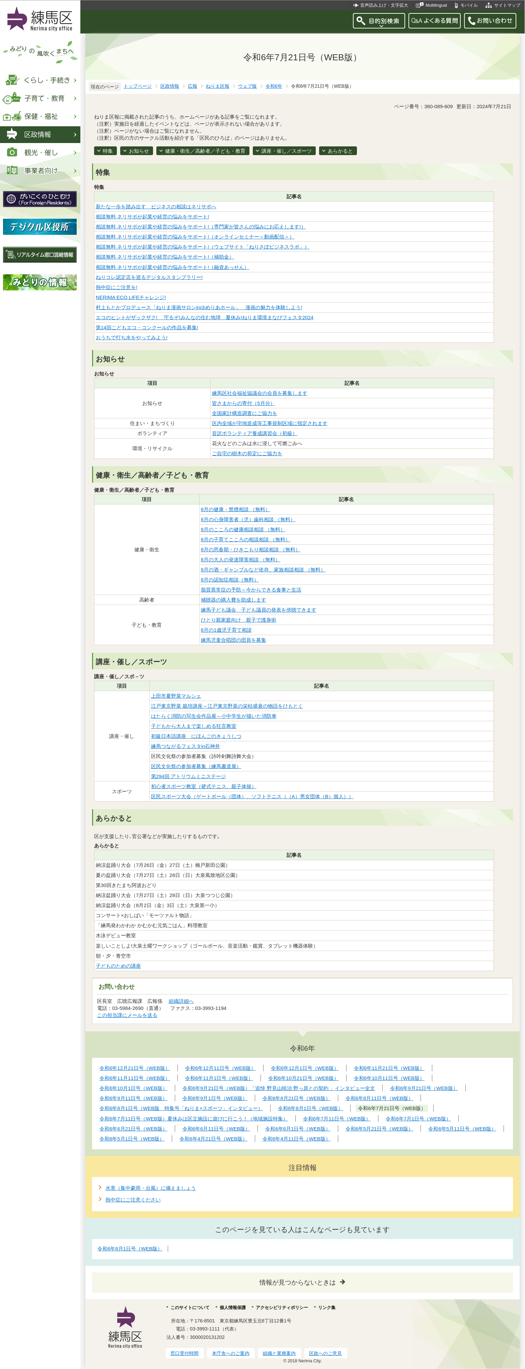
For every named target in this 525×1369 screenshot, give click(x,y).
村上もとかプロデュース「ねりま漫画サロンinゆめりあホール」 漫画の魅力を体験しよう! (199, 307)
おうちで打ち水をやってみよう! (131, 337)
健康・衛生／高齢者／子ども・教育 (205, 151)
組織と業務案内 (279, 1353)
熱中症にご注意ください (133, 1200)
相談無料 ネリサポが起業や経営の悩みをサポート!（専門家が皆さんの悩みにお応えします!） (201, 226)
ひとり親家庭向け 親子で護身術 (238, 620)
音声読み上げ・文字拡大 (384, 5)
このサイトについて (190, 1307)
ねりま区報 (217, 86)
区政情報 (169, 86)
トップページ (138, 86)
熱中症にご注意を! (116, 287)
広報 (192, 86)
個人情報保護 (233, 1307)
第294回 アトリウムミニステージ (188, 776)
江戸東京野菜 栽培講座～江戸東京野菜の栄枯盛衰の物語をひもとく (227, 706)
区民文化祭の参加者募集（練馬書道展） (196, 766)
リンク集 (326, 1307)
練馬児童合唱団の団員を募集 (233, 640)
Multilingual (436, 5)
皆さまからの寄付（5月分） (243, 403)
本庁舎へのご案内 (230, 1353)
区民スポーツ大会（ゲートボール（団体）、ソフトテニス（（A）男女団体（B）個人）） (252, 796)
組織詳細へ (181, 1001)
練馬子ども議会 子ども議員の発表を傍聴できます (258, 610)
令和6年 (274, 86)
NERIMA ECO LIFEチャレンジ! (131, 297)
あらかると (340, 151)
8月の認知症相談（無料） (230, 580)
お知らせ (139, 151)
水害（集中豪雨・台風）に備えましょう (150, 1188)
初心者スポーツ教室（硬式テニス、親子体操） (203, 786)
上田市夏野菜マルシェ (176, 696)
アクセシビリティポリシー (282, 1307)
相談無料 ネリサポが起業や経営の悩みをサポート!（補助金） (165, 257)
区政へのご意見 (325, 1353)
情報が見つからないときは (297, 1282)
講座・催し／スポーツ (286, 151)
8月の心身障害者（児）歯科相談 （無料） (248, 519)
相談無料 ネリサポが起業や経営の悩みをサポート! (152, 216)
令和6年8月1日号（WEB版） (129, 1248)
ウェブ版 (247, 86)
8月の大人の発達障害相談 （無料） (241, 559)
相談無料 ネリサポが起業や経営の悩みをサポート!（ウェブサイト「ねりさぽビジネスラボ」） (202, 247)
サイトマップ (507, 5)
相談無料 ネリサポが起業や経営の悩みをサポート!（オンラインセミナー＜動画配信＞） (195, 236)
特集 (108, 151)
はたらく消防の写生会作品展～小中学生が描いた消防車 (214, 716)
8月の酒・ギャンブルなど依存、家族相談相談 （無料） (263, 569)
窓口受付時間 (184, 1353)
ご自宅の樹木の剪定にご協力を (247, 453)
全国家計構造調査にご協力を (244, 413)
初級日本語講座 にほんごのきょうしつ (196, 736)
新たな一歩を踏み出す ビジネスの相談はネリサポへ (156, 206)
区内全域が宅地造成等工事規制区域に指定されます (269, 423)
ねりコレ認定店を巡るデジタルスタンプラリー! (149, 277)
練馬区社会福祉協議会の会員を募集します (259, 393)
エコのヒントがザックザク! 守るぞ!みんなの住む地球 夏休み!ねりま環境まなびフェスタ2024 (204, 317)
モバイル (469, 5)
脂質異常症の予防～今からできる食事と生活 (251, 590)
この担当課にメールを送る (127, 1015)
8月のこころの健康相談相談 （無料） (243, 529)
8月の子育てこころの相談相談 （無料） (246, 539)
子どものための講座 (118, 966)
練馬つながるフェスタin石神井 (185, 746)
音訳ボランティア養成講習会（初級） (254, 433)
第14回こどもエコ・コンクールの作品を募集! (147, 327)
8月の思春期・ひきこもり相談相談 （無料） (251, 549)
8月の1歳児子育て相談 (226, 630)
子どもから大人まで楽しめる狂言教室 (193, 726)
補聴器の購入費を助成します (233, 600)
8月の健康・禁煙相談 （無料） (236, 509)
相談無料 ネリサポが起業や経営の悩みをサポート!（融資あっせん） (172, 267)
